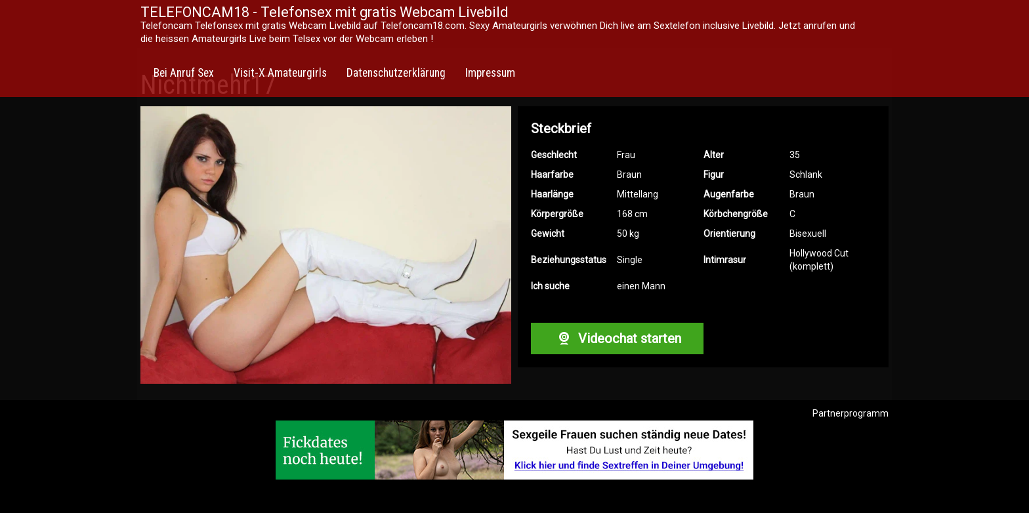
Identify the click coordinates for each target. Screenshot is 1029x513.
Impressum (490, 72)
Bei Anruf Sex (184, 72)
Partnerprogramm (850, 413)
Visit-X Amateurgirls (280, 72)
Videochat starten (617, 338)
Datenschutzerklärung (396, 72)
